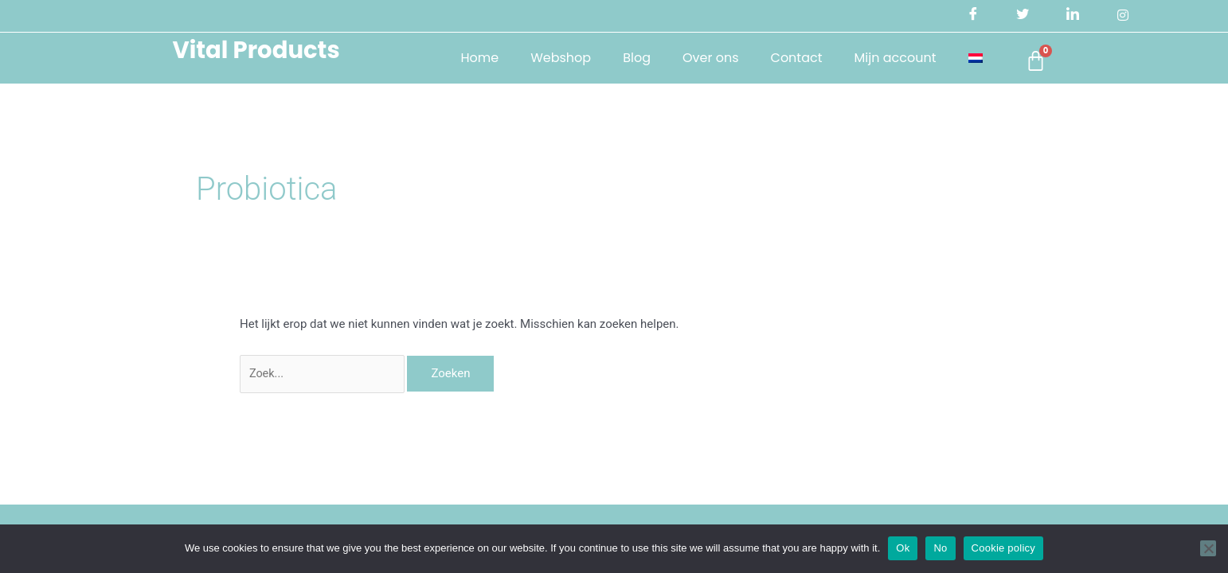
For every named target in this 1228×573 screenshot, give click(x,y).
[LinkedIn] (1071, 16)
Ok (902, 548)
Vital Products (254, 49)
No (940, 548)
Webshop (551, 58)
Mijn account (885, 58)
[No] (1208, 548)
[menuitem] (965, 58)
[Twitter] (1021, 16)
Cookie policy (1004, 548)
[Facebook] (970, 16)
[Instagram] (1122, 16)
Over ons (701, 58)
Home (470, 58)
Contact (786, 58)
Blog (627, 58)
